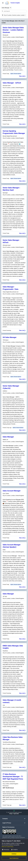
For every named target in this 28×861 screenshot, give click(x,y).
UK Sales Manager (9, 337)
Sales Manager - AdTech (12, 83)
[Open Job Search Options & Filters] (2, 3)
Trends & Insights (15, 3)
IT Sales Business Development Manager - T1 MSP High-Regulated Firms (13, 776)
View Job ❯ (22, 76)
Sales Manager (8, 437)
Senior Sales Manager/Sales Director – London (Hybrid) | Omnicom (13, 30)
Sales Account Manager (12, 491)
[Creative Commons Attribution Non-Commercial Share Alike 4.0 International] (14, 831)
